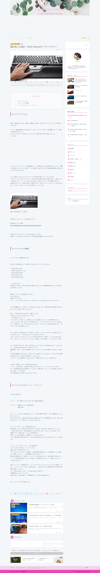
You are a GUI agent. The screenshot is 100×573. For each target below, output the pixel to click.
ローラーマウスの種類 (23, 103)
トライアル (72, 155)
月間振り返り (72, 166)
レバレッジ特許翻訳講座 (73, 200)
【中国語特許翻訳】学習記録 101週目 (78, 135)
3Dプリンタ (72, 152)
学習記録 (71, 169)
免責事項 (23, 571)
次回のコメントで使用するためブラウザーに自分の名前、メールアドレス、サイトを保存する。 (36, 550)
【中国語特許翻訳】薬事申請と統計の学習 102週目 (78, 130)
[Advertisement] (50, 26)
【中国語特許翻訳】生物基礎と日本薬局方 (78, 116)
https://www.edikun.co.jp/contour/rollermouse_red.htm (25, 225)
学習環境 (71, 176)
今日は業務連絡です (74, 120)
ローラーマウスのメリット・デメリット (28, 105)
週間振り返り (72, 162)
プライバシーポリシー (16, 571)
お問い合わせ (31, 38)
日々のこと (72, 180)
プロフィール (21, 38)
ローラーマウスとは (23, 101)
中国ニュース (72, 173)
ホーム (13, 38)
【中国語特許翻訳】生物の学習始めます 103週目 (78, 125)
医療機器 (71, 148)
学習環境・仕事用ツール (75, 159)
